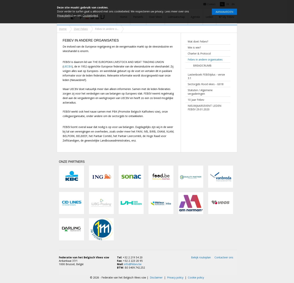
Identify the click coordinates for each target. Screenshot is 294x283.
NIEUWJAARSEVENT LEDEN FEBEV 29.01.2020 (204, 107)
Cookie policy (196, 277)
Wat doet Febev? (198, 41)
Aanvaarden (224, 12)
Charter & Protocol (199, 53)
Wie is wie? (194, 47)
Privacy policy (175, 277)
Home (63, 29)
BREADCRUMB (202, 65)
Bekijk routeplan (201, 257)
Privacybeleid (65, 15)
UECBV (67, 66)
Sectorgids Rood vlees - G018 (206, 84)
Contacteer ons (223, 257)
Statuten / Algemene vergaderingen (200, 91)
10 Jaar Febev (196, 99)
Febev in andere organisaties (205, 59)
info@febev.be (133, 264)
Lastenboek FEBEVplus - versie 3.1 (206, 76)
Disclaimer (156, 277)
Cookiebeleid (90, 15)
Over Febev (81, 29)
